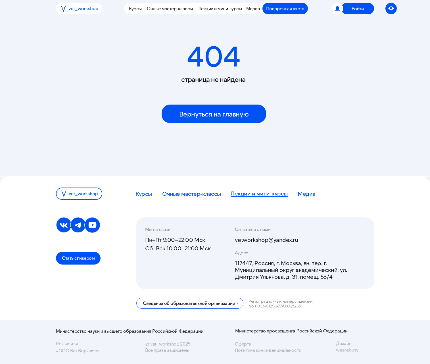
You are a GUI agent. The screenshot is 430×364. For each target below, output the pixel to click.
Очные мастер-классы (191, 193)
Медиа (307, 193)
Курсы (143, 193)
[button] (136, 8)
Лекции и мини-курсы (259, 193)
